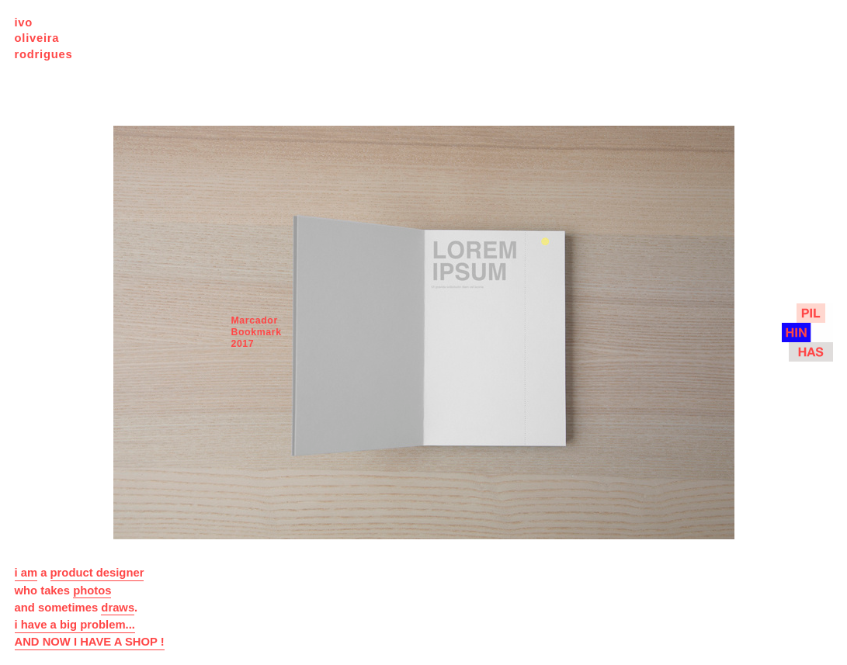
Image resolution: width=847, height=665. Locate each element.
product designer (97, 572)
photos (92, 590)
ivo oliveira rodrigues (44, 38)
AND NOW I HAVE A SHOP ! (90, 642)
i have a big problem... (75, 624)
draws (117, 607)
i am (26, 572)
